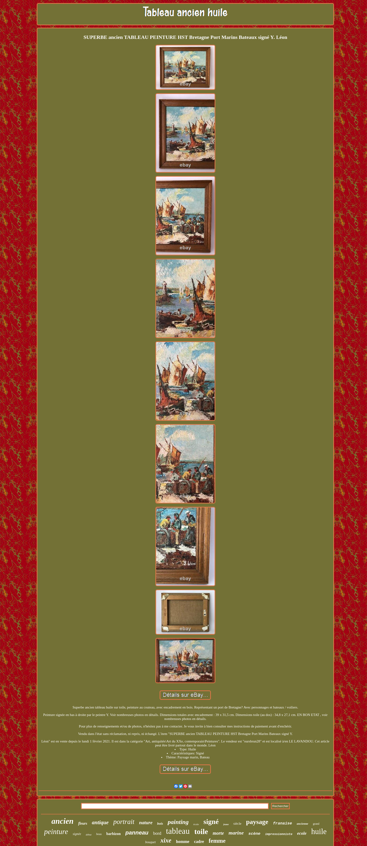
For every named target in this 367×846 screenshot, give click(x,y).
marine (236, 833)
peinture (56, 831)
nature (145, 822)
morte (218, 833)
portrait (123, 821)
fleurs (82, 823)
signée (77, 834)
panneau (137, 832)
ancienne (302, 823)
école (196, 824)
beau (99, 834)
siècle (237, 823)
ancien (62, 821)
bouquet (150, 842)
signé (211, 821)
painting (178, 822)
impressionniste (278, 834)
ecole (301, 833)
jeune (226, 824)
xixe (165, 840)
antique (100, 822)
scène (254, 833)
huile (319, 831)
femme (217, 841)
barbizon (113, 834)
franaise (282, 823)
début (88, 834)
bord (157, 833)
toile (201, 831)
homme (182, 841)
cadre (199, 841)
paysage (257, 821)
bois (160, 823)
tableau (178, 831)
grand (316, 823)
